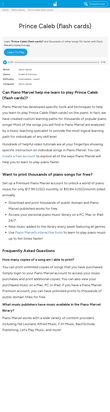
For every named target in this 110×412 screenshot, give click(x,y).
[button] (3, 4)
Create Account (97, 4)
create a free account (18, 156)
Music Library (18, 10)
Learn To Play (15, 52)
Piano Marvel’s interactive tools (39, 232)
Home (5, 10)
